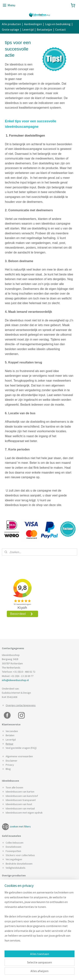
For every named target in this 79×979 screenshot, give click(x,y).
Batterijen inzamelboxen (19, 882)
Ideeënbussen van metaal (20, 808)
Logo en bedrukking (58, 24)
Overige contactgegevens (21, 705)
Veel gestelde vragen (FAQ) (21, 748)
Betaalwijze (44, 29)
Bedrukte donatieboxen (19, 863)
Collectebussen (14, 842)
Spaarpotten (13, 936)
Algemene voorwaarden (19, 756)
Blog (8, 769)
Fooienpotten (13, 851)
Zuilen (9, 945)
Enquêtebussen (14, 890)
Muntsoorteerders (16, 920)
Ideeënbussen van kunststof (22, 796)
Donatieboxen (13, 846)
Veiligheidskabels (15, 867)
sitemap (65, 966)
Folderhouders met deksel (21, 894)
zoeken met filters (20, 826)
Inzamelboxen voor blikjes (20, 907)
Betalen (10, 735)
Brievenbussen (14, 886)
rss (71, 966)
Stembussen (13, 932)
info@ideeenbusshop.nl (15, 680)
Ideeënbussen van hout (19, 804)
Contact (60, 29)
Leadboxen (12, 911)
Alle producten (11, 24)
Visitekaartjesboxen (17, 941)
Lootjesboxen (13, 915)
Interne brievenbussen (18, 903)
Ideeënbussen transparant (21, 800)
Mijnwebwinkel (54, 972)
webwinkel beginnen (27, 972)
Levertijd (28, 29)
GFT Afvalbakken (15, 899)
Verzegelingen (14, 859)
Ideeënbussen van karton (20, 791)
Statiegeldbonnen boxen (20, 928)
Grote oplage (10, 29)
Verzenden (12, 731)
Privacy (10, 764)
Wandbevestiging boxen (19, 949)
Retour (9, 743)
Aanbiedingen (33, 24)
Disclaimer (11, 760)
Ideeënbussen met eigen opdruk (24, 812)
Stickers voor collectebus (20, 855)
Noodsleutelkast (15, 924)
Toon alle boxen (14, 787)
